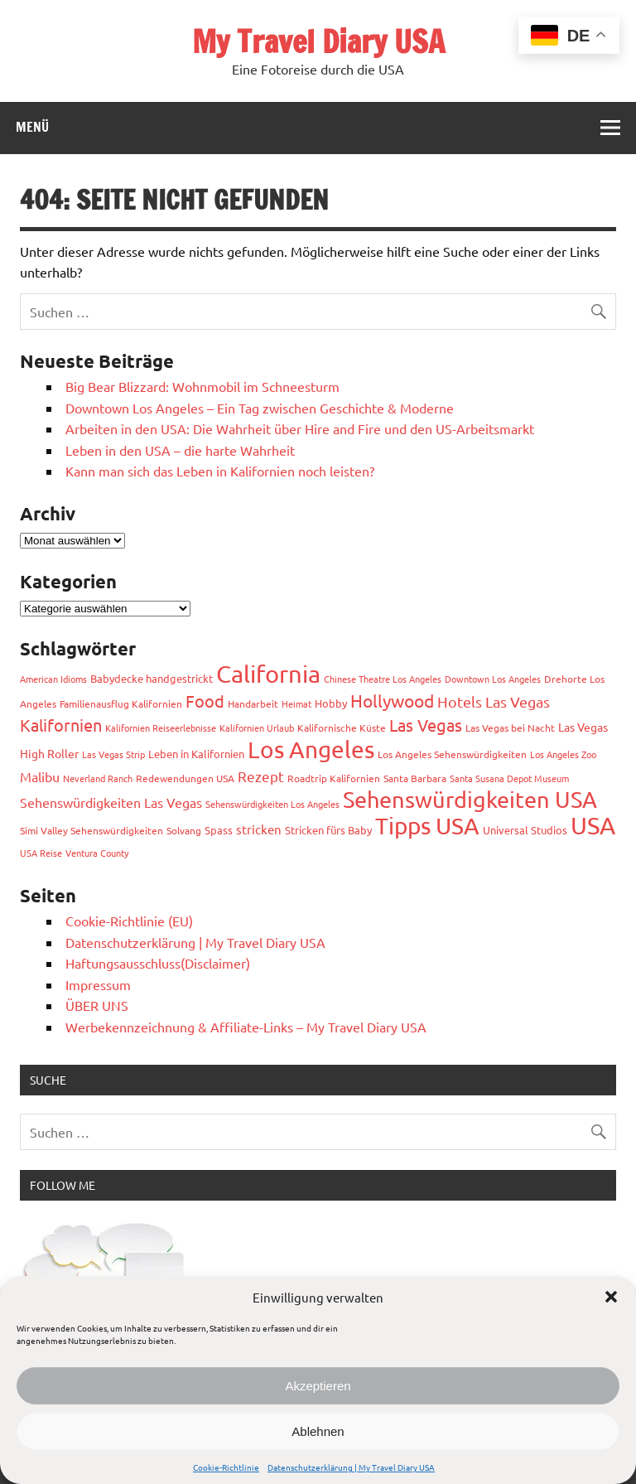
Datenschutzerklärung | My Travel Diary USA (351, 1467)
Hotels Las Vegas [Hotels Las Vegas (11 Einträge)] (493, 701)
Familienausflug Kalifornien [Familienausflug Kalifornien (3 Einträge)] (121, 703)
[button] (611, 1296)
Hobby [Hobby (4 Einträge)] (331, 703)
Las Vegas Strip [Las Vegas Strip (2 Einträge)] (113, 754)
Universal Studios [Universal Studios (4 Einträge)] (525, 830)
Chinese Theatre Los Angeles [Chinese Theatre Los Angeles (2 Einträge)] (382, 678)
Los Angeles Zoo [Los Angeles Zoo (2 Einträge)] (563, 754)
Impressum (98, 984)
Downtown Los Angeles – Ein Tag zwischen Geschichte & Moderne (259, 407)
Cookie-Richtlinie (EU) (129, 920)
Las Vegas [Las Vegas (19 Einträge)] (425, 724)
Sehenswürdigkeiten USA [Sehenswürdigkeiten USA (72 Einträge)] (470, 799)
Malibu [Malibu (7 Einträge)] (40, 776)
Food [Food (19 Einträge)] (205, 700)
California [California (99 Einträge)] (268, 674)
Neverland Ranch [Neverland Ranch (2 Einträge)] (97, 778)
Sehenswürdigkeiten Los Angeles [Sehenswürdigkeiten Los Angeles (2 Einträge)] (272, 803)
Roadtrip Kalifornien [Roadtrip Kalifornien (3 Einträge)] (333, 778)
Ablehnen (318, 1431)
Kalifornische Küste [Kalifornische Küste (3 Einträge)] (341, 727)
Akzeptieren (317, 1386)
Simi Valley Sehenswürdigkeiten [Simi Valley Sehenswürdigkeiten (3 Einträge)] (91, 830)
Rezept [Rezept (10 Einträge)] (261, 776)
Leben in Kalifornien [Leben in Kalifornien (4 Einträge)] (196, 754)
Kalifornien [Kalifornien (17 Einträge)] (61, 724)
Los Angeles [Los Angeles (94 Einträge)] (311, 749)
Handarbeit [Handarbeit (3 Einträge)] (253, 703)
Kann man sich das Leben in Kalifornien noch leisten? (219, 470)
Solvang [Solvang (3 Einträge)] (183, 830)
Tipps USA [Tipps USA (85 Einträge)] (427, 825)
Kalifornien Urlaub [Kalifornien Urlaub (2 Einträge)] (256, 727)
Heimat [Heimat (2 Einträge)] (296, 703)
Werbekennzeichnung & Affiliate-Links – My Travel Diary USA (245, 1026)
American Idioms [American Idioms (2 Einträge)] (53, 678)
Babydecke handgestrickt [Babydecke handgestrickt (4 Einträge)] (151, 678)
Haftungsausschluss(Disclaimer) (157, 963)
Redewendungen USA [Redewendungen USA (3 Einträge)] (185, 778)
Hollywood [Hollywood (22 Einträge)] (392, 700)
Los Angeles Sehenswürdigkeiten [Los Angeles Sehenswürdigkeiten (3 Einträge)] (452, 754)
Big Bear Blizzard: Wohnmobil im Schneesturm (202, 386)
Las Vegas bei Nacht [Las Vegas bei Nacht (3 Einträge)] (510, 727)
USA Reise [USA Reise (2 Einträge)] (41, 852)
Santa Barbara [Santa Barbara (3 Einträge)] (414, 778)
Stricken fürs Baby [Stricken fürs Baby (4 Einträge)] (328, 830)
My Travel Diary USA (318, 41)
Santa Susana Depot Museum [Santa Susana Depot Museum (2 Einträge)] (509, 778)
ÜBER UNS (96, 1005)
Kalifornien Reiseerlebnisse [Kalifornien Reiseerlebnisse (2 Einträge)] (160, 727)
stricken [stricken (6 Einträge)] (259, 829)
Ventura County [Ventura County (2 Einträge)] (96, 852)
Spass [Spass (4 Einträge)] (219, 830)
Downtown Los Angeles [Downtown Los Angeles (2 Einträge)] (493, 678)
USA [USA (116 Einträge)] (593, 825)
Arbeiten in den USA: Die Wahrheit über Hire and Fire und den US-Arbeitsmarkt (299, 428)
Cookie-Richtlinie (226, 1467)
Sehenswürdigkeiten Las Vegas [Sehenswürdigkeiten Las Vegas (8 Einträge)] (111, 802)
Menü (32, 127)
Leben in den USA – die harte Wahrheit (180, 450)
